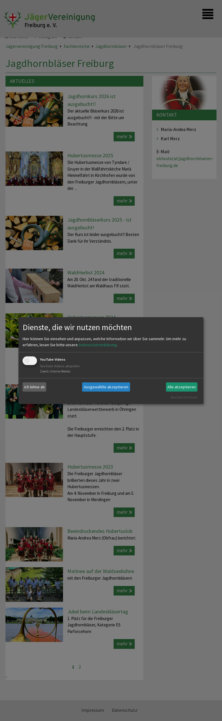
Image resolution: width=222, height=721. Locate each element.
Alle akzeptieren (181, 386)
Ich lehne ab (34, 386)
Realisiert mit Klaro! (184, 397)
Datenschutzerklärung (98, 345)
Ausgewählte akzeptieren (106, 386)
